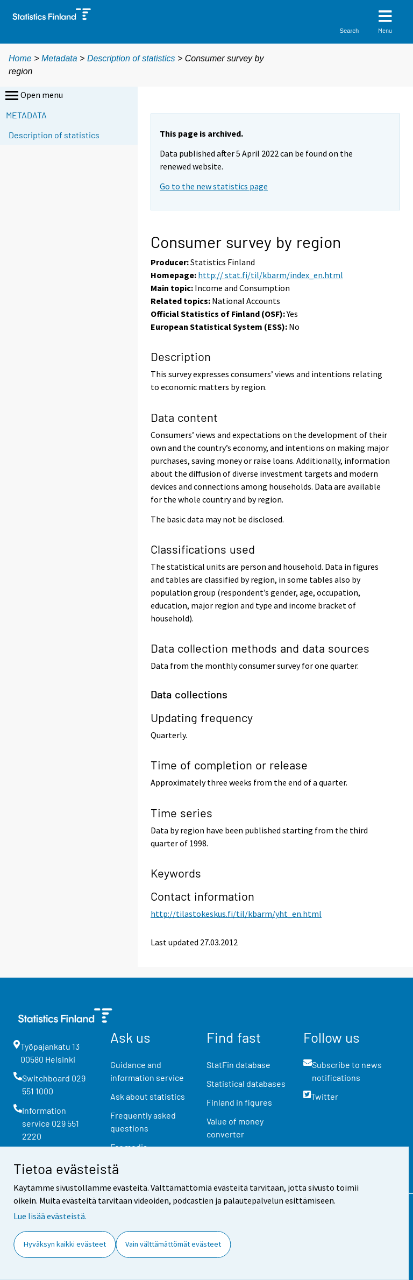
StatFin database (238, 1064)
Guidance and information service (147, 1071)
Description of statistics (131, 58)
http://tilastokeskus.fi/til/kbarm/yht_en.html (236, 913)
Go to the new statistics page (214, 186)
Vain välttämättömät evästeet (173, 1244)
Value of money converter (235, 1127)
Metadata (59, 58)
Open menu (33, 95)
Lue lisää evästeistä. (50, 1216)
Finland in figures (239, 1102)
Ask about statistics (147, 1096)
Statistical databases (246, 1083)
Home (20, 58)
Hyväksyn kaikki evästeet (65, 1244)
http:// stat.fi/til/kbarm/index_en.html (270, 275)
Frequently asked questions (143, 1121)
